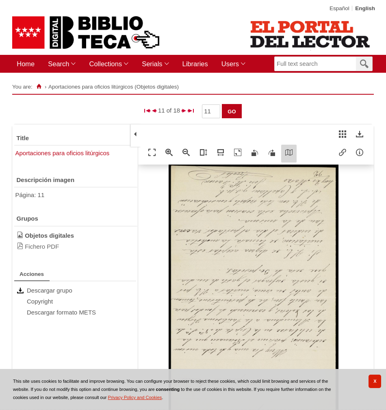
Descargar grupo (49, 290)
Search (58, 63)
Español (339, 8)
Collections (105, 63)
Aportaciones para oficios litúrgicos (62, 153)
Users (230, 63)
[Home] (39, 86)
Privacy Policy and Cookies (135, 397)
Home (26, 63)
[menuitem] (27, 64)
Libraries (195, 63)
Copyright (40, 301)
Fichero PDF (42, 246)
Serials (152, 63)
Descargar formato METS (61, 312)
